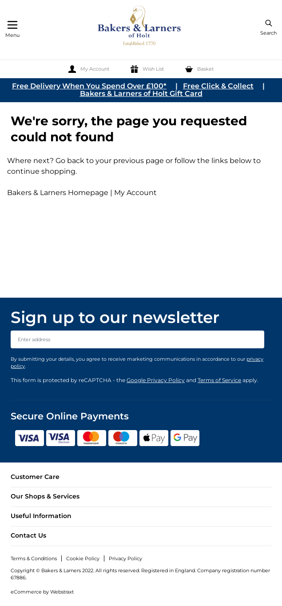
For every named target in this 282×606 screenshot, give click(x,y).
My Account (135, 192)
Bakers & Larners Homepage (57, 192)
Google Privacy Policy (156, 380)
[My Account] (88, 69)
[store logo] (139, 26)
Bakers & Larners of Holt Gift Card (141, 93)
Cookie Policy (82, 558)
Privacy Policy (125, 558)
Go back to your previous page (109, 160)
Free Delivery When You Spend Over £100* (89, 86)
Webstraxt (62, 592)
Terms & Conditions (34, 558)
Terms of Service (219, 380)
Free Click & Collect (218, 86)
